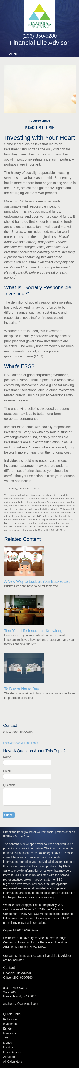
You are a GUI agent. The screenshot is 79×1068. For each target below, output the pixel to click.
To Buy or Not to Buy (21, 689)
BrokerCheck (23, 836)
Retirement (10, 1019)
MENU (12, 54)
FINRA (31, 946)
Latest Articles (12, 1052)
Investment (10, 1023)
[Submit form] (9, 815)
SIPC (41, 946)
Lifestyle (8, 1047)
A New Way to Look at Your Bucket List (37, 581)
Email (7, 771)
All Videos (9, 1056)
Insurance (9, 1033)
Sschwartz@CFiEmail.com (20, 743)
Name (7, 757)
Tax (5, 1038)
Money (7, 1042)
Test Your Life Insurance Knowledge (34, 631)
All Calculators (12, 1061)
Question (9, 785)
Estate (7, 1028)
